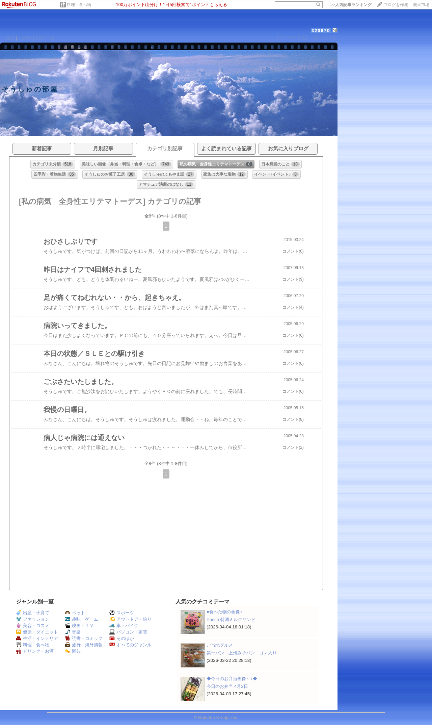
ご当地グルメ (220, 645)
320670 (321, 30)
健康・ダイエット (37, 632)
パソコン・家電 (128, 632)
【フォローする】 (292, 37)
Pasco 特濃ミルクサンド (231, 619)
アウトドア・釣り (130, 619)
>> (351, 4)
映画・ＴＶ (79, 625)
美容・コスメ (32, 625)
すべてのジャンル (130, 644)
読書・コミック (84, 638)
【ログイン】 (324, 37)
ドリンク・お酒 (35, 651)
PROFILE (45, 38)
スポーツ (121, 612)
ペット (75, 612)
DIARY (25, 38)
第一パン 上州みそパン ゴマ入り (242, 652)
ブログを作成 (396, 4)
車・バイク (123, 625)
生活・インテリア (37, 638)
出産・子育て (32, 612)
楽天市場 (421, 4)
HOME (8, 38)
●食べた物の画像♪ (224, 611)
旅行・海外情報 (84, 644)
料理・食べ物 (79, 4)
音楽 (73, 632)
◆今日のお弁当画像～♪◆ (232, 678)
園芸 (73, 651)
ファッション (32, 619)
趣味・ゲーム (81, 619)
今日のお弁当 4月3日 (227, 686)
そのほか (121, 638)
